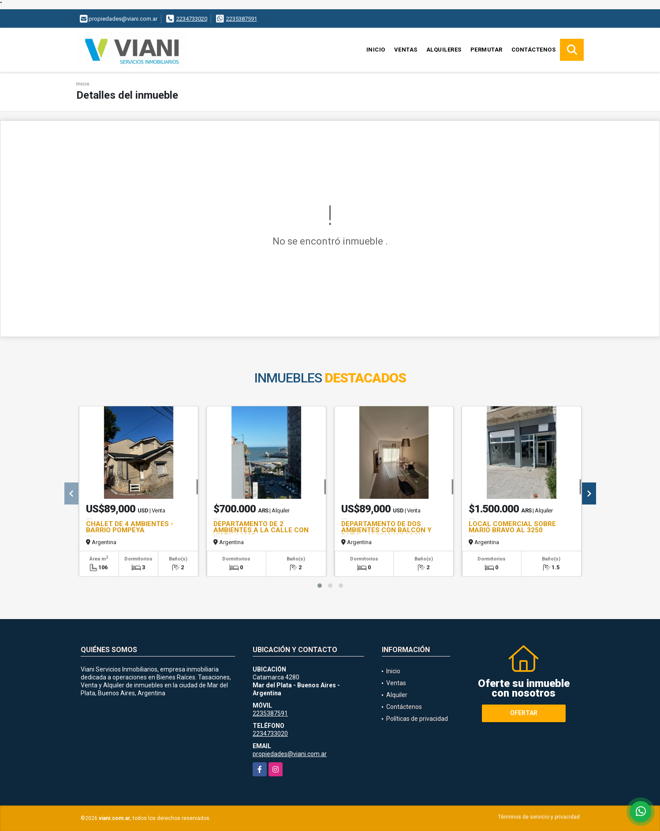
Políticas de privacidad (417, 718)
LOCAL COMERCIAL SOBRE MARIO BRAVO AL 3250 (512, 527)
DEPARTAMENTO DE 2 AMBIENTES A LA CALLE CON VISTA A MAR (261, 530)
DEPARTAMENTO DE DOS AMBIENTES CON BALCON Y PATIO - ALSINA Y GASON (386, 530)
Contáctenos (533, 49)
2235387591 (241, 18)
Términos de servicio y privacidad (539, 817)
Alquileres (444, 49)
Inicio (375, 49)
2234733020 (191, 18)
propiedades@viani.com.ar (290, 753)
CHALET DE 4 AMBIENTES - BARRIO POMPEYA (129, 527)
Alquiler (396, 694)
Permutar (486, 49)
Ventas (406, 49)
